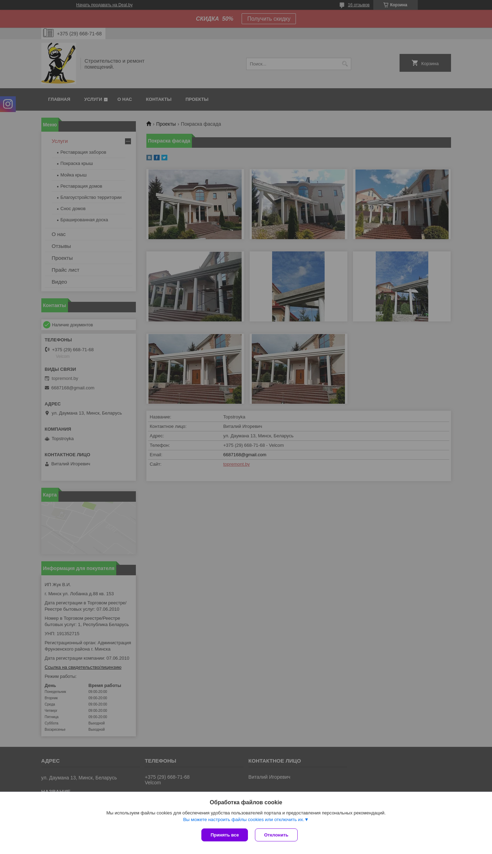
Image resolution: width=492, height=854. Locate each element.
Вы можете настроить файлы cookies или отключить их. (243, 819)
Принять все (224, 835)
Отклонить (276, 835)
